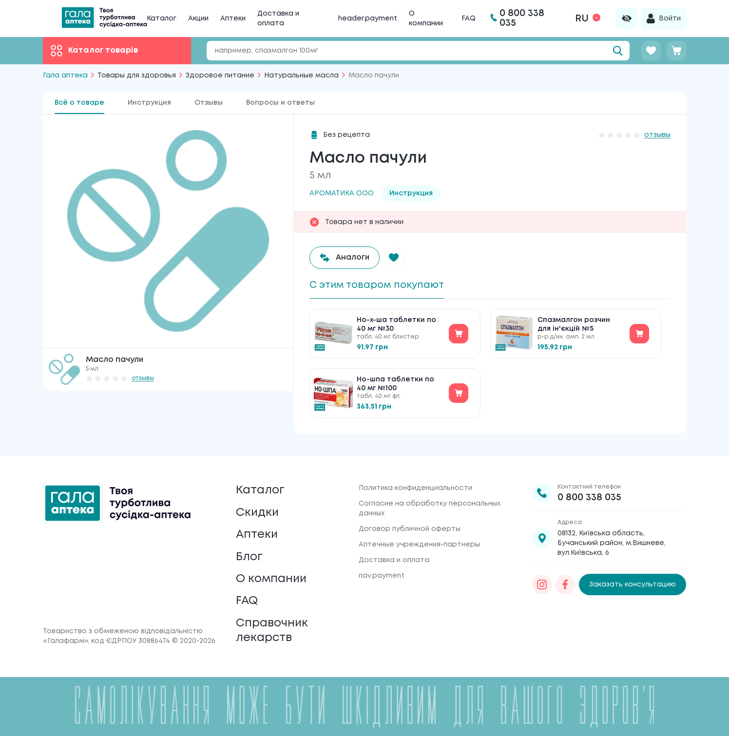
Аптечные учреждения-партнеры (419, 539)
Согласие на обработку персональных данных (429, 502)
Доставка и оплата (394, 554)
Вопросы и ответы (280, 103)
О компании (272, 576)
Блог (249, 553)
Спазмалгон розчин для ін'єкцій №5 (573, 325)
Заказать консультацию (632, 579)
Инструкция (149, 103)
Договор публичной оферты (409, 523)
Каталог (161, 18)
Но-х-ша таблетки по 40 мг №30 (396, 325)
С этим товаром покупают (379, 285)
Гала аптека (65, 75)
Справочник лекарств (273, 630)
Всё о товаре (79, 103)
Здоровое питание (220, 75)
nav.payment (381, 570)
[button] (394, 257)
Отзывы (208, 103)
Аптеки (233, 18)
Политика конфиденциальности (415, 482)
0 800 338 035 (589, 491)
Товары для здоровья (136, 75)
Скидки (258, 508)
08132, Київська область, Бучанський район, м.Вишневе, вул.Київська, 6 (611, 537)
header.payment (367, 18)
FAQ (468, 18)
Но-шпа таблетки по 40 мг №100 (395, 384)
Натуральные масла (301, 75)
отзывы (143, 378)
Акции (198, 18)
